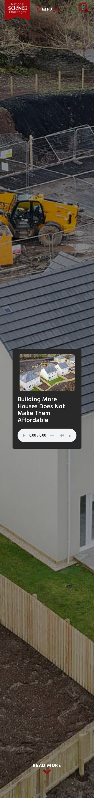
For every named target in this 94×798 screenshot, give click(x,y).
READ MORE (47, 766)
